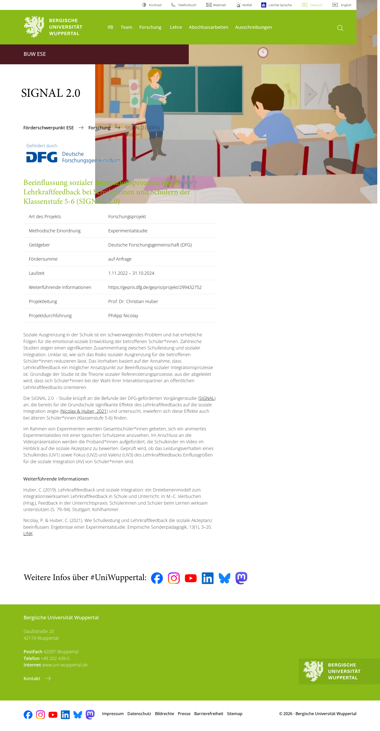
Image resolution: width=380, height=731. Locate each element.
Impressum (113, 713)
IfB (110, 27)
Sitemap (234, 713)
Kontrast (155, 5)
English (346, 5)
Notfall (247, 5)
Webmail (219, 5)
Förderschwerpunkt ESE (49, 128)
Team (126, 27)
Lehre (176, 27)
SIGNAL (206, 398)
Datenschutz (139, 713)
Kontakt (32, 678)
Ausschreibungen (253, 27)
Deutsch (316, 5)
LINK (28, 533)
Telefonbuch (187, 5)
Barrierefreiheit (208, 713)
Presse (184, 713)
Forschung (150, 27)
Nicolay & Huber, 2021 (84, 411)
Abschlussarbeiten (208, 27)
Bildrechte (164, 713)
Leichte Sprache (280, 5)
